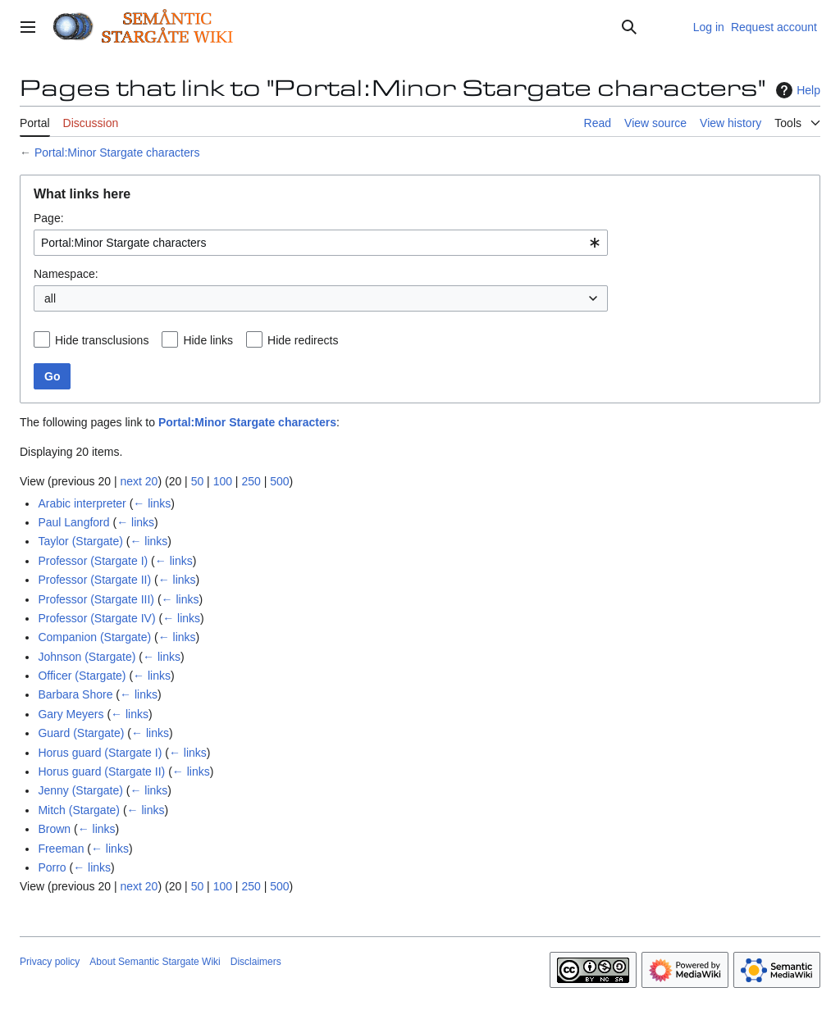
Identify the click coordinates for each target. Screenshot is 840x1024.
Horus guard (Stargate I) (100, 752)
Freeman (61, 848)
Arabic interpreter (82, 503)
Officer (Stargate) (82, 675)
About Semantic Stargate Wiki (154, 961)
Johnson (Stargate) (86, 656)
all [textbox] (50, 298)
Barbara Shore (75, 694)
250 (250, 481)
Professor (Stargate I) (93, 560)
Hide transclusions (101, 340)
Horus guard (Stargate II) (101, 771)
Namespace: (66, 273)
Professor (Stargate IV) (96, 618)
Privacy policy (50, 961)
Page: (49, 218)
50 (197, 481)
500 (279, 481)
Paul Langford (73, 522)
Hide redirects (302, 340)
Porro (52, 867)
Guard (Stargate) (81, 733)
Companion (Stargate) (94, 637)
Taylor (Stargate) (80, 541)
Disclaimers (256, 961)
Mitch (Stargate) (79, 810)
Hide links (208, 340)
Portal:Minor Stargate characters (117, 152)
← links (152, 503)
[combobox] (321, 243)
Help (796, 90)
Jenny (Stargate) (80, 790)
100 (222, 481)
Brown (54, 828)
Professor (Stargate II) (94, 579)
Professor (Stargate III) (96, 599)
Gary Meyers (70, 714)
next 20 (139, 481)
